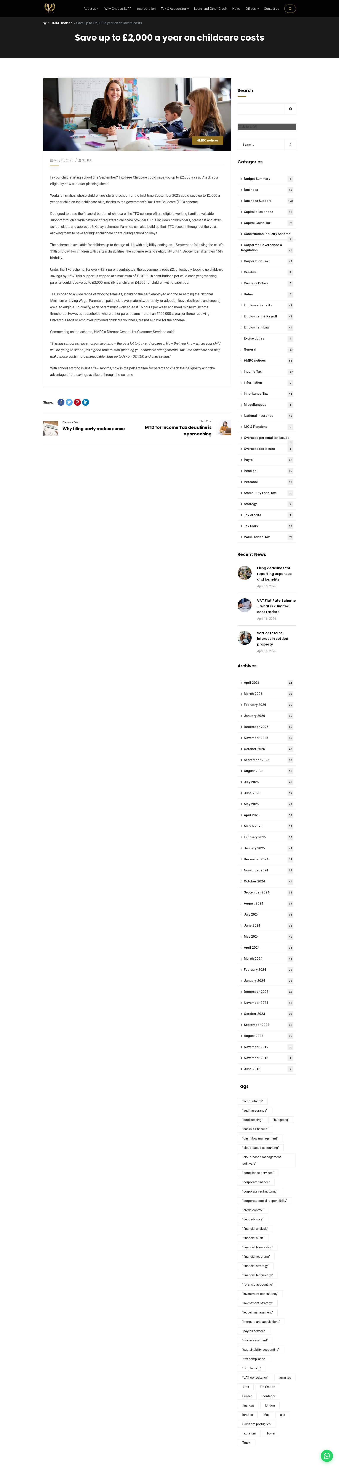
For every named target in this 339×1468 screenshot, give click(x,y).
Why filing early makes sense (93, 429)
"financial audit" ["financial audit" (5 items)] (253, 1238)
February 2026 (268, 705)
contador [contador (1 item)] (268, 1396)
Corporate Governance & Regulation (267, 248)
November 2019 (268, 1047)
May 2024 (268, 937)
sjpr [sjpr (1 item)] (282, 1415)
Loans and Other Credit (210, 8)
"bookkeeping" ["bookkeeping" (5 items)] (252, 1120)
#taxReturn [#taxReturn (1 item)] (267, 1387)
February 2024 (268, 970)
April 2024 (268, 948)
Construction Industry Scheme (268, 236)
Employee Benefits (268, 306)
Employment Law (268, 328)
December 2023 (268, 992)
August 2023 (268, 1036)
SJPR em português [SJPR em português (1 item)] (256, 1424)
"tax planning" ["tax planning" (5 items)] (251, 1368)
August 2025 (268, 771)
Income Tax (268, 372)
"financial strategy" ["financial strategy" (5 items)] (255, 1266)
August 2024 (268, 904)
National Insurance (268, 416)
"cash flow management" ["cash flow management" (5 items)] (260, 1138)
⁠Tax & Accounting (175, 8)
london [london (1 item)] (270, 1405)
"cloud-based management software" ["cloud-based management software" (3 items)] (261, 1160)
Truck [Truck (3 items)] (246, 1443)
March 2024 (268, 959)
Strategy (268, 504)
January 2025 (268, 849)
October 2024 (268, 882)
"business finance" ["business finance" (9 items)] (255, 1129)
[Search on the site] (290, 9)
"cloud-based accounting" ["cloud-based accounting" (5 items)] (260, 1148)
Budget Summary (268, 179)
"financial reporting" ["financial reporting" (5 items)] (256, 1257)
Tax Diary (268, 526)
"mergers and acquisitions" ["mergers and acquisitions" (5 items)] (261, 1322)
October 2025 (268, 749)
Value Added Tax (268, 537)
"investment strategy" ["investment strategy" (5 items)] (257, 1303)
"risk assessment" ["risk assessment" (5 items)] (255, 1340)
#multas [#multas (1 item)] (285, 1377)
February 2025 (268, 837)
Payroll (268, 460)
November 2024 (268, 871)
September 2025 (268, 760)
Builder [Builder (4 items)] (247, 1396)
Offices (252, 8)
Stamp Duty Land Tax (268, 493)
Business (268, 190)
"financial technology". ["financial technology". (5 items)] (257, 1275)
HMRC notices (61, 23)
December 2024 (268, 860)
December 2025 (268, 727)
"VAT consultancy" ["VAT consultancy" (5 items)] (255, 1377)
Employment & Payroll (268, 317)
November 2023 (268, 1003)
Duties (268, 295)
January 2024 (268, 981)
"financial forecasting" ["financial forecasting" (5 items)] (257, 1247)
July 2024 (268, 915)
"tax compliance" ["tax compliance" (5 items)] (254, 1359)
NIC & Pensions (268, 427)
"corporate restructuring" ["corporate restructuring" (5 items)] (260, 1191)
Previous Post (70, 422)
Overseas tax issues (268, 449)
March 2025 (268, 826)
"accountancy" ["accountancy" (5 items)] (252, 1101)
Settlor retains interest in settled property (272, 639)
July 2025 (268, 782)
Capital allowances (268, 212)
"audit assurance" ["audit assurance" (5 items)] (254, 1110)
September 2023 (268, 1025)
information (268, 383)
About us (91, 8)
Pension (268, 471)
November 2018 (268, 1058)
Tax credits (268, 515)
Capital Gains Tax (268, 223)
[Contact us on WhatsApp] (327, 1456)
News (236, 8)
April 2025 (268, 815)
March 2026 (268, 694)
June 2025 (268, 793)
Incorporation (146, 8)
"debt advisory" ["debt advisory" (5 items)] (253, 1219)
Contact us (271, 8)
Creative (268, 272)
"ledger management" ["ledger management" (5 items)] (257, 1312)
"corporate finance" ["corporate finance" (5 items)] (256, 1182)
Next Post (206, 421)
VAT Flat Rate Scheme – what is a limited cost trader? (276, 606)
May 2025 (268, 804)
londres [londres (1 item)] (247, 1415)
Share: (48, 402)
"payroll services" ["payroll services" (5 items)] (254, 1331)
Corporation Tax (268, 261)
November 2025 (268, 738)
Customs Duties (268, 284)
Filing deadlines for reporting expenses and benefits (274, 574)
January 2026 (268, 716)
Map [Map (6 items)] (267, 1415)
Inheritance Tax (268, 394)
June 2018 (268, 1069)
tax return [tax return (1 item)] (249, 1433)
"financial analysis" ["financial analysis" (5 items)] (255, 1229)
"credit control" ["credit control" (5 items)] (253, 1210)
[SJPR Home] (50, 9)
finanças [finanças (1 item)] (248, 1405)
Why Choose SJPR (117, 8)
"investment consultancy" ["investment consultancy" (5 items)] (260, 1294)
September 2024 (268, 893)
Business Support (268, 201)
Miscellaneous (268, 405)
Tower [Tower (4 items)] (271, 1433)
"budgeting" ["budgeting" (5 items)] (281, 1120)
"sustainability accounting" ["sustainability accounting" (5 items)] (260, 1350)
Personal (268, 482)
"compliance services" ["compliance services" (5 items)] (258, 1173)
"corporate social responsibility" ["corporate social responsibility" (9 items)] (264, 1201)
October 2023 (268, 1014)
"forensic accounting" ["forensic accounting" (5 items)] (257, 1284)
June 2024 (268, 926)
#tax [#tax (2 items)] (245, 1387)
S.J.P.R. (87, 160)
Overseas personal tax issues (268, 439)
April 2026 (268, 683)
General (268, 350)
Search (245, 90)
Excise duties (268, 339)
